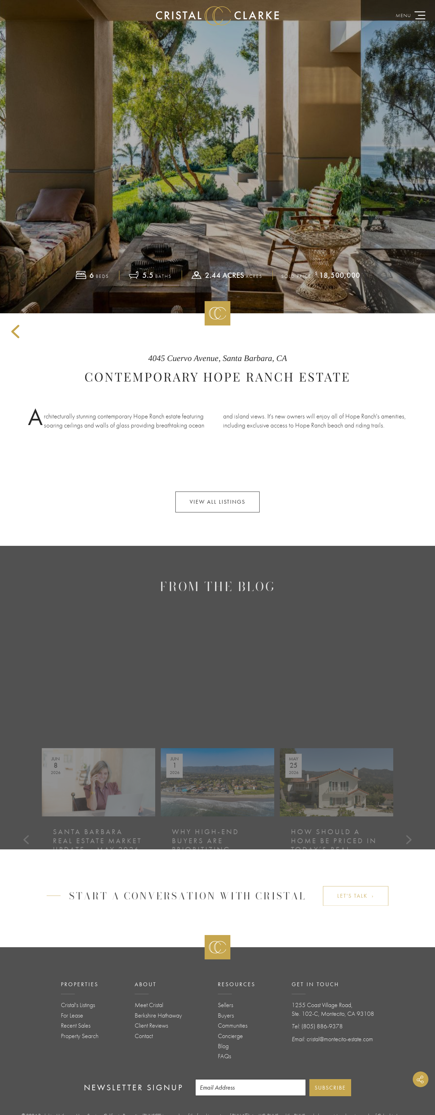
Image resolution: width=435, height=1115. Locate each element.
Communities (232, 1025)
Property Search (79, 1036)
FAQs (224, 1056)
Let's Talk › (355, 905)
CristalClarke (217, 16)
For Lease (72, 1015)
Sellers (225, 1005)
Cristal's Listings (78, 1005)
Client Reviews (151, 1025)
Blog (223, 1046)
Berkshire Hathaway (158, 1015)
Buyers (226, 1015)
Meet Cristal (149, 1005)
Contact (144, 1036)
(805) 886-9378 (322, 1026)
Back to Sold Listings (15, 331)
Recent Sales (75, 1025)
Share (420, 1079)
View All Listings (217, 501)
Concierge (230, 1036)
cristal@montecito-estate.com (340, 1039)
